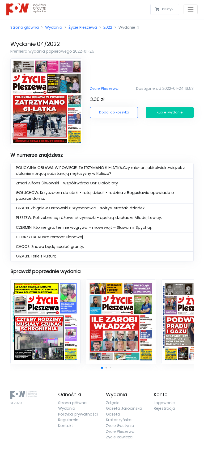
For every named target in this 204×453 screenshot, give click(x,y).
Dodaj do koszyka (114, 112)
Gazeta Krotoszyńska (118, 417)
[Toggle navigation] (191, 9)
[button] (102, 368)
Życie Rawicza (119, 437)
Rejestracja (164, 408)
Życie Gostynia (120, 425)
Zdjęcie (113, 402)
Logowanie (164, 402)
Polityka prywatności (78, 414)
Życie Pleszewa (83, 27)
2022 (107, 27)
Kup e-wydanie (170, 112)
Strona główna (24, 27)
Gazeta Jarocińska (124, 408)
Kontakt (65, 425)
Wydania (53, 27)
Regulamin (68, 419)
